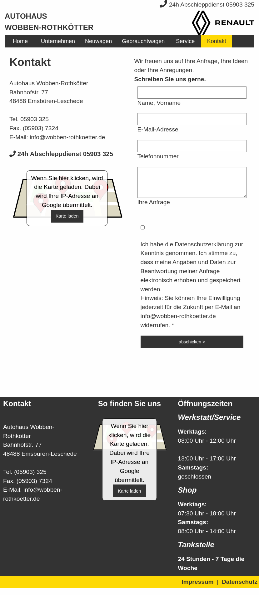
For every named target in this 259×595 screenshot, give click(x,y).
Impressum (197, 581)
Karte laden (67, 216)
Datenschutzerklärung (204, 244)
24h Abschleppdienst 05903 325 (207, 4)
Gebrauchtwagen (143, 41)
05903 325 (34, 119)
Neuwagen (98, 41)
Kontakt (216, 41)
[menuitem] (20, 41)
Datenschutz (239, 581)
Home (20, 41)
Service (185, 41)
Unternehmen (58, 41)
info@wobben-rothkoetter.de (67, 137)
